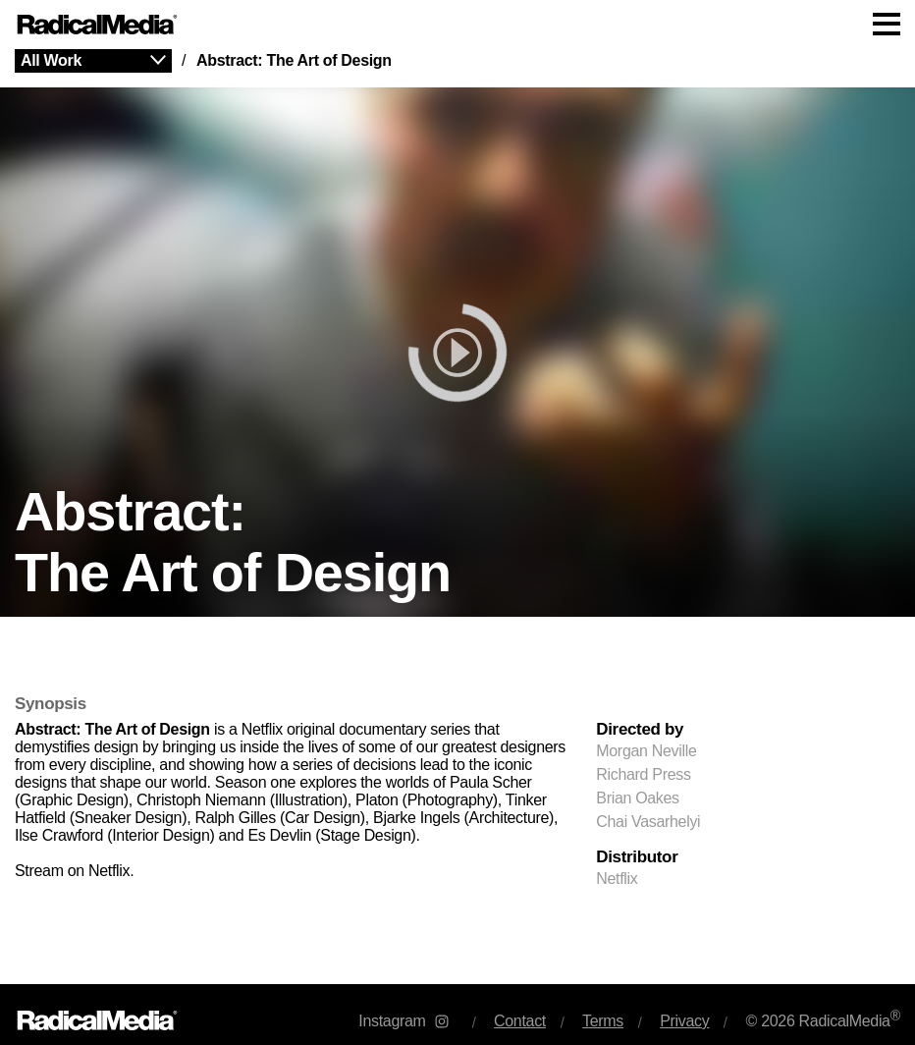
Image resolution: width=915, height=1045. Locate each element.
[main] (457, 516)
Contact (520, 1021)
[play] (457, 352)
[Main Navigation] (457, 24)
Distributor (636, 857)
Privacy (684, 1021)
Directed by (639, 730)
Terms (602, 1021)
